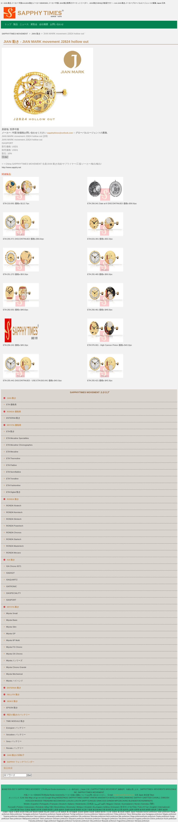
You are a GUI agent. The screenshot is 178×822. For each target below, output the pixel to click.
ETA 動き (10, 431)
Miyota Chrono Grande (16, 667)
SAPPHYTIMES (76, 798)
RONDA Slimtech (13, 519)
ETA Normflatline (13, 472)
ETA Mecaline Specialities (17, 438)
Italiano (71, 804)
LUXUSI (69, 801)
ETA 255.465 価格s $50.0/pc (99, 274)
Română (39, 807)
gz (37, 798)
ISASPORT (11, 600)
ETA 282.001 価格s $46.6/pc (15, 310)
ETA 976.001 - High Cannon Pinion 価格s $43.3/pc (109, 345)
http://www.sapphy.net (11, 167)
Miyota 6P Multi (13, 640)
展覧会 (34, 24)
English (153, 807)
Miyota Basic (11, 620)
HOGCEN (29, 801)
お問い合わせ (57, 24)
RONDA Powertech (14, 526)
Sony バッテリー (14, 741)
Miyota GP (11, 634)
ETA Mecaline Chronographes (19, 445)
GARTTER (147, 798)
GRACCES (101, 801)
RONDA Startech (13, 539)
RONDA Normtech (14, 512)
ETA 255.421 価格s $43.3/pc (99, 380)
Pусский (11, 807)
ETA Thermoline (13, 458)
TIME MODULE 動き (15, 721)
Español (34, 804)
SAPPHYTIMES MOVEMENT (15, 34)
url (34, 798)
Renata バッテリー (14, 748)
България (97, 807)
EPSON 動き (12, 708)
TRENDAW (48, 801)
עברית (146, 807)
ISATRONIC (11, 586)
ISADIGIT (10, 573)
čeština (106, 807)
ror (39, 798)
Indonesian (29, 807)
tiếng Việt (49, 807)
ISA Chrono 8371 (13, 566)
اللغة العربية (100, 804)
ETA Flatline (11, 465)
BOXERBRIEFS (145, 801)
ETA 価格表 (11, 404)
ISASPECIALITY (13, 593)
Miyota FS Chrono (14, 647)
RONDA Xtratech (13, 506)
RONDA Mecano (13, 553)
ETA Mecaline (12, 452)
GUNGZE (91, 801)
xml (42, 798)
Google (48, 798)
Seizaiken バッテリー (16, 735)
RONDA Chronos (13, 532)
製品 (15, 24)
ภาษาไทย (132, 807)
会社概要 (43, 24)
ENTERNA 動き (13, 418)
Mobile (27, 804)
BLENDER (133, 801)
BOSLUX (114, 798)
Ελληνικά (115, 807)
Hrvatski (88, 807)
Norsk (137, 804)
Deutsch (62, 804)
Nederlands (81, 804)
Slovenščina (59, 807)
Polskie (20, 807)
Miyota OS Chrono (14, 654)
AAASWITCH (103, 798)
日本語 (90, 804)
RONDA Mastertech (15, 546)
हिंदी (151, 804)
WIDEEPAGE (62, 798)
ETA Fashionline (13, 485)
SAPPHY (138, 798)
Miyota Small (12, 613)
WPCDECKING (121, 801)
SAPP (84, 801)
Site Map (28, 798)
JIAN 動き (35, 34)
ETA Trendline (12, 479)
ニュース (24, 24)
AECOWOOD (59, 801)
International (163, 807)
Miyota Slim (11, 627)
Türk (140, 807)
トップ (8, 24)
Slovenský (70, 807)
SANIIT (86, 798)
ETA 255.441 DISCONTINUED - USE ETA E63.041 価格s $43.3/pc (32, 380)
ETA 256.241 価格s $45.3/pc (15, 345)
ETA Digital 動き (13, 492)
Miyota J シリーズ (14, 660)
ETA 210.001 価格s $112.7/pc (16, 203)
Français (54, 804)
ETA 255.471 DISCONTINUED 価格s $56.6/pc (23, 239)
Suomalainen (127, 804)
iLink (22, 798)
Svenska (145, 804)
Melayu (80, 807)
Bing (54, 798)
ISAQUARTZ (12, 580)
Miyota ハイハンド (14, 681)
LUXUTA (77, 801)
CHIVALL (156, 798)
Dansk (117, 804)
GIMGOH (165, 798)
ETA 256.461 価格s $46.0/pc (99, 310)
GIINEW (110, 801)
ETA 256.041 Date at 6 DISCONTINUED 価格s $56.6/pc (112, 203)
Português (44, 804)
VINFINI (93, 798)
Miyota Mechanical (14, 674)
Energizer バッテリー (16, 728)
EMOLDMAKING (125, 798)
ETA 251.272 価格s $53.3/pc (15, 274)
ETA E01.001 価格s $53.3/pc (100, 239)
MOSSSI (38, 801)
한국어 (123, 807)
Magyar (110, 804)
